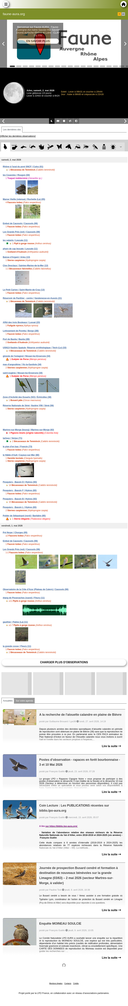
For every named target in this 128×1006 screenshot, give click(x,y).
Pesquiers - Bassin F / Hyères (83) (20, 490)
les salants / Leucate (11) (15, 240)
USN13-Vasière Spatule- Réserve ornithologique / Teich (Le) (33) (34, 347)
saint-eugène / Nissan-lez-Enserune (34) (23, 373)
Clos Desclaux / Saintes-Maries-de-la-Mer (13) (25, 265)
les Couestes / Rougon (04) (16, 175)
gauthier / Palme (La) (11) (15, 622)
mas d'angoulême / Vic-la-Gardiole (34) (22, 364)
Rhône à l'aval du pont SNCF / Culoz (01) (23, 166)
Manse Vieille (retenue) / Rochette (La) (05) (24, 199)
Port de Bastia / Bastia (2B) (16, 339)
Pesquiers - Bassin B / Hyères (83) (20, 499)
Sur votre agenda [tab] (24, 700)
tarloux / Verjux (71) (12, 438)
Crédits (76, 983)
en (123, 14)
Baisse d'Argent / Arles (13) (16, 257)
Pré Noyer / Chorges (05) (15, 532)
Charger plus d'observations (64, 662)
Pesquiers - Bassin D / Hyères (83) (20, 482)
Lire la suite (111, 746)
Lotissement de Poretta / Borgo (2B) (21, 331)
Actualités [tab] (8, 700)
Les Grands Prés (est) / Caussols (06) (21, 232)
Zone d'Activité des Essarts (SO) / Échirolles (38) (27, 397)
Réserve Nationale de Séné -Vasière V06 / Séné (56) (28, 405)
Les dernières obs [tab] (12, 129)
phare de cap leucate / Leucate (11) (20, 249)
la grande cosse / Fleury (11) (17, 646)
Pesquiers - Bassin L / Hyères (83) (20, 507)
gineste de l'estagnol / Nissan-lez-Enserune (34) (26, 356)
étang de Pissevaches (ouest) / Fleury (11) (24, 598)
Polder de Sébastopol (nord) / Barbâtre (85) (24, 515)
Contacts (67, 983)
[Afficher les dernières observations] (18, 136)
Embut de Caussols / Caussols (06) (20, 223)
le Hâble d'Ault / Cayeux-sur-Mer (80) (21, 455)
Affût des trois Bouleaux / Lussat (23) (21, 322)
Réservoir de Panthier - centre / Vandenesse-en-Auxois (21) (32, 298)
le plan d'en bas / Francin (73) (17, 446)
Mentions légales (56, 983)
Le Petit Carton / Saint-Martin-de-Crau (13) (24, 290)
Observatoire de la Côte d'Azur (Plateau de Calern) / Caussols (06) (35, 589)
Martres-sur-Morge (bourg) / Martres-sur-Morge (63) (28, 430)
